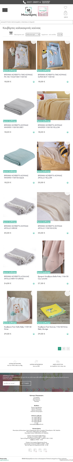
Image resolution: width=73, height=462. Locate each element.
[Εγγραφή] (11, 383)
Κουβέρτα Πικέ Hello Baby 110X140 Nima (17, 328)
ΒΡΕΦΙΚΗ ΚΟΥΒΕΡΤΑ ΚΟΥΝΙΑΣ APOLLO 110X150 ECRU (50, 227)
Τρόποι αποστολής (36, 410)
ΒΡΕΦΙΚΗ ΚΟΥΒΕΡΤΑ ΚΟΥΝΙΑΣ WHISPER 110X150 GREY (16, 126)
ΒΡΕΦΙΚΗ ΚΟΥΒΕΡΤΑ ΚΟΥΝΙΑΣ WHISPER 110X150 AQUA (16, 177)
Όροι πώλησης (63, 458)
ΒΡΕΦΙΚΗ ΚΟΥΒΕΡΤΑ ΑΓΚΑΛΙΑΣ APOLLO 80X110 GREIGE (16, 277)
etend (71, 460)
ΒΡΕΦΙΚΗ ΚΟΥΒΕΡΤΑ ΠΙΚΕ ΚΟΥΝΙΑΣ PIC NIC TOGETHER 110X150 (18, 76)
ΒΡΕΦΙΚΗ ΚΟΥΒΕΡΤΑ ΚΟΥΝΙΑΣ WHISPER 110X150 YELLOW (50, 126)
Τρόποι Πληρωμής (36, 408)
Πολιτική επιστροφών (36, 411)
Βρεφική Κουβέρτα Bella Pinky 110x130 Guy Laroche (53, 277)
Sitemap (36, 401)
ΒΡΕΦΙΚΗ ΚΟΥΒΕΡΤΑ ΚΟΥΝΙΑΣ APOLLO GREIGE (16, 227)
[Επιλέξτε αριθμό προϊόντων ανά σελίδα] (60, 34)
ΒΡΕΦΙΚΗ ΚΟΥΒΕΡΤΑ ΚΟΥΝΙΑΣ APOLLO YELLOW (50, 177)
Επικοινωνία (36, 398)
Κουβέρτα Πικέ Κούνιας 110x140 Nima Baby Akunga (52, 328)
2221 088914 (34, 2)
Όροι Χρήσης (36, 400)
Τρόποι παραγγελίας (36, 407)
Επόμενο (68, 348)
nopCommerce (4, 460)
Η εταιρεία (36, 397)
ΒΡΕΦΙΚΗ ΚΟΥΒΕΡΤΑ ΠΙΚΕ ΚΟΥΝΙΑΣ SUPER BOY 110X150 (52, 76)
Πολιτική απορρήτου (52, 458)
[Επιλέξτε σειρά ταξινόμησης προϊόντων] (33, 34)
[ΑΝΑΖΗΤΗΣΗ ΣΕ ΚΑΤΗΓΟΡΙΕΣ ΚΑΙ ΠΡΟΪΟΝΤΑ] (36, 22)
